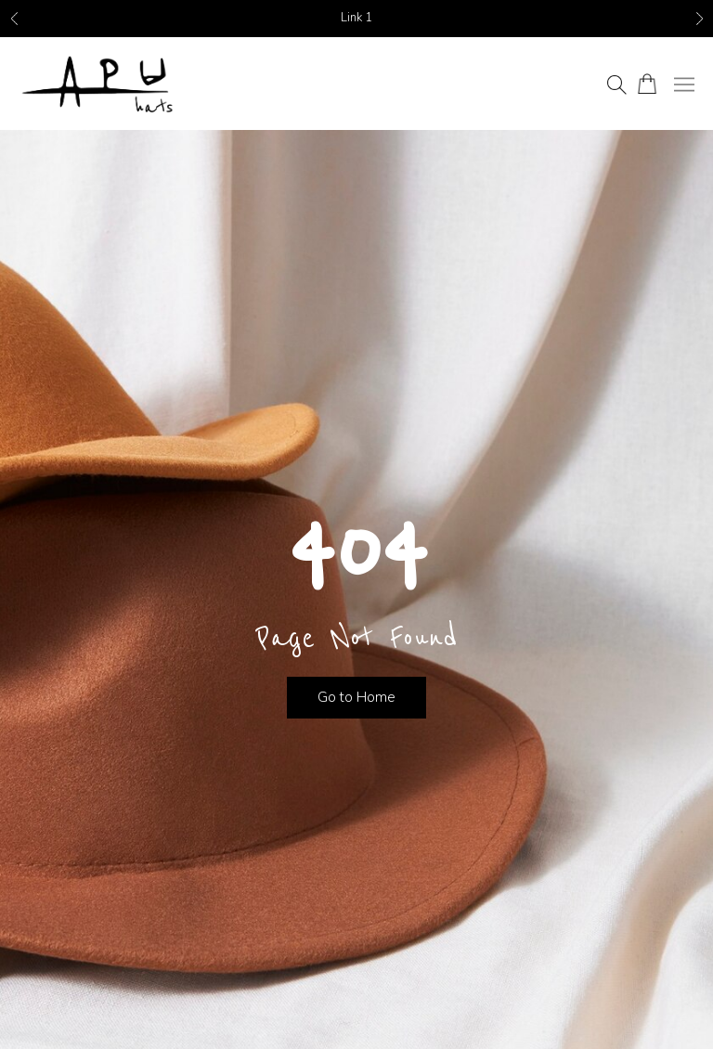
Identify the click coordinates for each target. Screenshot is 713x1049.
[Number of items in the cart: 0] (646, 84)
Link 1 (356, 17)
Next (699, 19)
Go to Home (356, 697)
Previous (14, 19)
